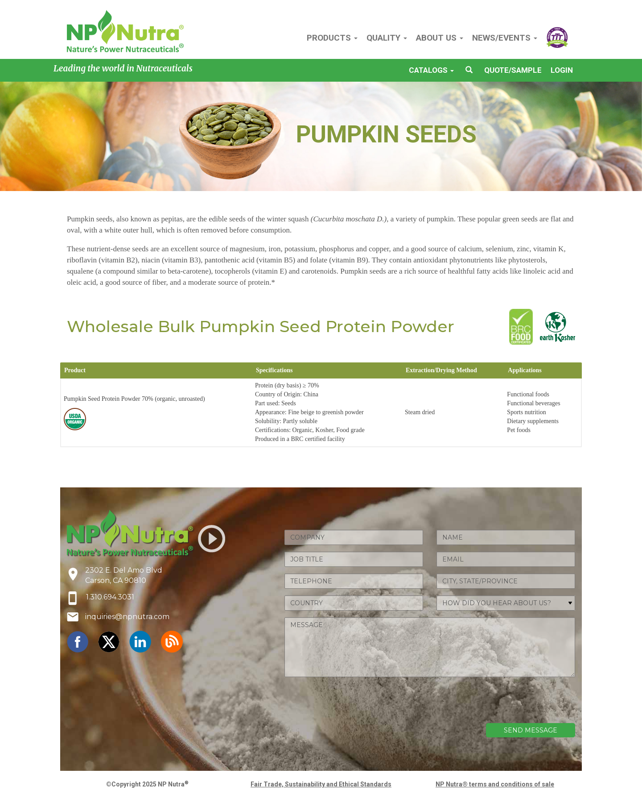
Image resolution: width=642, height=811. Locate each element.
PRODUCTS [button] (332, 38)
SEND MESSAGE (530, 730)
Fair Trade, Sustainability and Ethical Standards (321, 784)
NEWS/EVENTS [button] (504, 38)
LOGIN (562, 70)
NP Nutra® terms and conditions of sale (495, 784)
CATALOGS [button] (431, 70)
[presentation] (507, 701)
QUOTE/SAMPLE (513, 70)
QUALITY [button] (386, 38)
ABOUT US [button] (439, 38)
